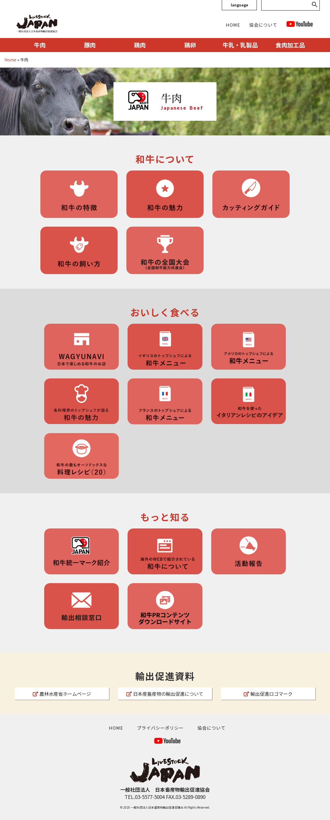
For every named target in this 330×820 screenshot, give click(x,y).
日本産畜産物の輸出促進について (164, 693)
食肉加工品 (290, 45)
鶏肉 (140, 45)
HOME (233, 25)
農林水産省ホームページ (62, 693)
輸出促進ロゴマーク (268, 693)
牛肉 (40, 45)
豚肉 (90, 45)
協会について (263, 25)
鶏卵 (190, 45)
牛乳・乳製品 (240, 45)
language (239, 4)
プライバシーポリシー (160, 728)
